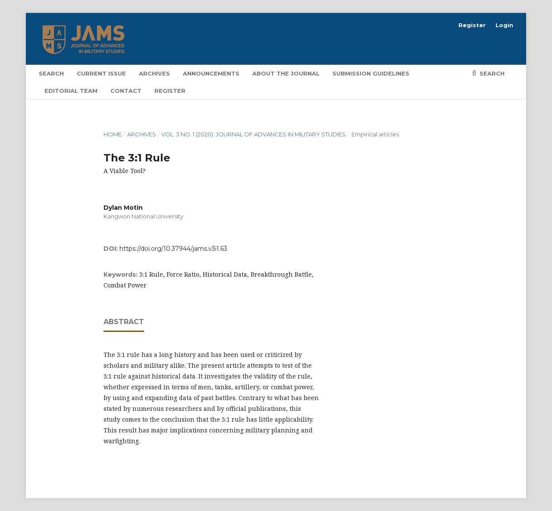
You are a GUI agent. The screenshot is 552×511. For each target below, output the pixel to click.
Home (113, 134)
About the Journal (286, 73)
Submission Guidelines (370, 73)
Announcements (211, 73)
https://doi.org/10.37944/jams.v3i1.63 (173, 248)
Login (504, 25)
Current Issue (101, 73)
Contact (125, 90)
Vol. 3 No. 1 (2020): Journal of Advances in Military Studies (253, 134)
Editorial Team (70, 90)
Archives (154, 73)
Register (169, 90)
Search (51, 73)
